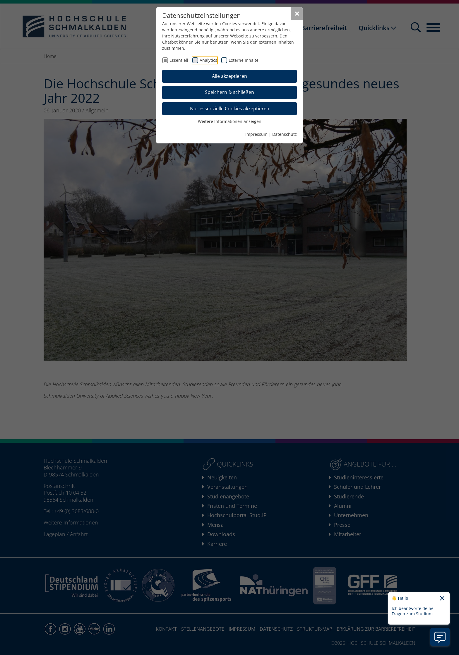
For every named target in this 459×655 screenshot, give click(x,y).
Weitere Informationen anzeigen (229, 121)
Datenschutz (284, 134)
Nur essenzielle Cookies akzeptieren (229, 108)
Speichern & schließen (229, 92)
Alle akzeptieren (229, 76)
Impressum (256, 134)
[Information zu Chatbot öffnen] (440, 637)
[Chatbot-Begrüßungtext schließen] (442, 598)
